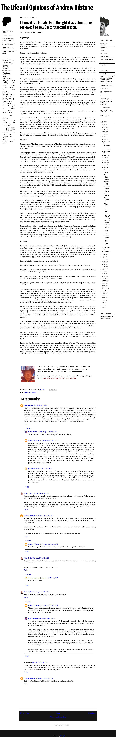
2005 (104, 288)
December (107, 141)
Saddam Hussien (10, 127)
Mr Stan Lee (7, 103)
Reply (26, 424)
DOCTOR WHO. (30, 392)
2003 (104, 293)
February (106, 248)
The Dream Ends (105, 107)
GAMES (13, 85)
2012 (103, 271)
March (106, 167)
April (105, 165)
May (105, 162)
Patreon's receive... (7, 36)
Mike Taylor (28, 493)
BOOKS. (5, 60)
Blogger (62, 736)
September (107, 151)
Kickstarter (6, 93)
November (107, 145)
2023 (104, 132)
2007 (104, 283)
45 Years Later (105, 116)
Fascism (13, 82)
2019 (104, 254)
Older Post (92, 713)
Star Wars (10, 129)
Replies (28, 428)
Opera (9, 110)
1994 (103, 305)
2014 (104, 266)
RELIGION (6, 119)
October (106, 149)
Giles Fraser (9, 87)
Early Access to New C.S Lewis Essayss (8, 43)
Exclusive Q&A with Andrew (8, 52)
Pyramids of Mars (107, 194)
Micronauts (103, 53)
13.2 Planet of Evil (107, 221)
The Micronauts (7, 136)
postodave (27, 405)
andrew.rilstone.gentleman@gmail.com (106, 317)
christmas (5, 139)
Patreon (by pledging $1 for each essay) (58, 378)
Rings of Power (8, 123)
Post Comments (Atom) (62, 725)
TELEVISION (9, 131)
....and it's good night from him (106, 91)
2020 (104, 139)
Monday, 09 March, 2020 (40, 662)
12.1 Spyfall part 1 (106, 210)
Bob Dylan (7, 62)
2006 (104, 286)
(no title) (103, 74)
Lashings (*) (103, 88)
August (106, 155)
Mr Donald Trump (8, 99)
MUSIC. (9, 96)
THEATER (5, 132)
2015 (104, 264)
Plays (11, 115)
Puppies (4, 117)
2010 (104, 276)
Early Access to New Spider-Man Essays (8, 39)
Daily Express (6, 78)
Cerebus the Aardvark (103, 44)
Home (58, 713)
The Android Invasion (107, 171)
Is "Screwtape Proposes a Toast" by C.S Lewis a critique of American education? (106, 101)
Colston (4, 72)
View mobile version (58, 717)
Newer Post (24, 713)
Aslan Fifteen (7, 59)
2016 (104, 262)
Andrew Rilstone (33, 440)
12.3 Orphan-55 (107, 199)
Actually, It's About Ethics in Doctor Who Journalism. (106, 111)
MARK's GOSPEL (8, 95)
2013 (104, 269)
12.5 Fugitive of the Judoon (106, 177)
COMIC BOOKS (5, 67)
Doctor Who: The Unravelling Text (107, 216)
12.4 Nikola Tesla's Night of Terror (107, 189)
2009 (104, 278)
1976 (104, 307)
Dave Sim (5, 80)
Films (6, 84)
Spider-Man (104, 62)
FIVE (101, 95)
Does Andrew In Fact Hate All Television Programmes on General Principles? (106, 79)
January (106, 251)
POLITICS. (7, 112)
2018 (104, 257)
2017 (104, 259)
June (105, 160)
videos (11, 141)
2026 (104, 125)
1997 (103, 302)
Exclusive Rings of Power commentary (8, 48)
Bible (14, 60)
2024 (104, 129)
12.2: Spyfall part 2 (106, 204)
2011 (103, 274)
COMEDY (11, 64)
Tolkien (4, 138)
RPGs (3, 120)
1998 (104, 300)
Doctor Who (104, 48)
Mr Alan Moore (6, 98)
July (105, 158)
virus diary (5, 143)
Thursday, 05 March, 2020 (43, 468)
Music (13, 109)
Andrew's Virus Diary (106, 183)
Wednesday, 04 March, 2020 (48, 432)
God (4, 89)
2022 (104, 134)
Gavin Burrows (33, 432)
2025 (104, 127)
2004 (104, 290)
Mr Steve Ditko (8, 105)
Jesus (102, 50)
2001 (104, 298)
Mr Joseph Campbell (8, 100)
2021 (103, 137)
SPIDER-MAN (7, 125)
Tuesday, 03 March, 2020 (39, 405)
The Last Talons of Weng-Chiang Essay (106, 84)
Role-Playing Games (106, 59)
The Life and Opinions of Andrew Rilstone (47, 7)
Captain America (7, 70)
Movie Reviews (104, 56)
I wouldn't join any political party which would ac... (107, 240)
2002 (104, 295)
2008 (104, 281)
